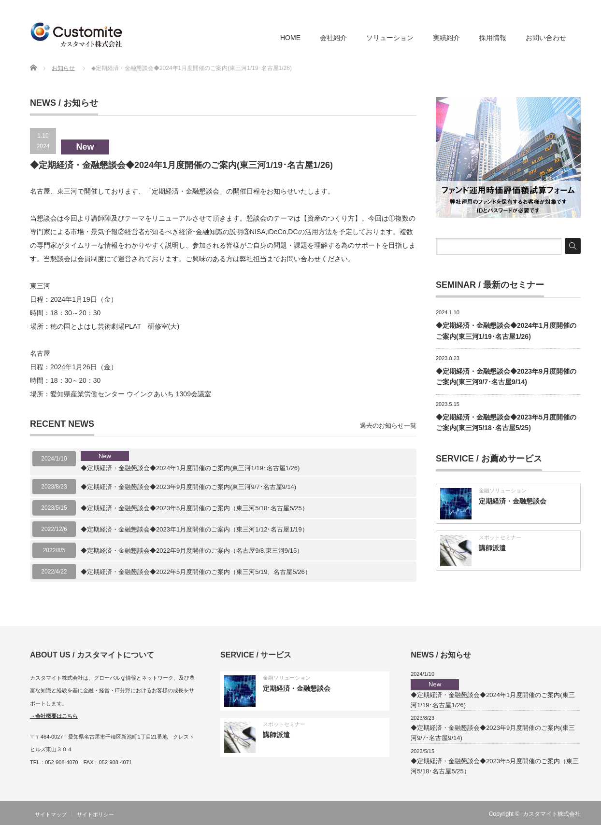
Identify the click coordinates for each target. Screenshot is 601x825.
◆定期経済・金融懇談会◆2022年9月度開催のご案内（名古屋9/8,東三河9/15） (192, 550)
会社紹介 (333, 38)
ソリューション (390, 38)
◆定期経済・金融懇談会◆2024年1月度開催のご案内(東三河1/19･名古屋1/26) (190, 461)
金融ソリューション (503, 490)
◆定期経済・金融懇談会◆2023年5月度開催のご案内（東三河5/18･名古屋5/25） (194, 508)
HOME (290, 38)
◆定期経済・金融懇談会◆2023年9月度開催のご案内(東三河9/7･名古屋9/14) (188, 486)
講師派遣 (492, 548)
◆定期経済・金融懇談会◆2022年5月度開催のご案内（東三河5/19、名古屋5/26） (196, 571)
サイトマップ (51, 814)
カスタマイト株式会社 (552, 814)
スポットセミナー (500, 537)
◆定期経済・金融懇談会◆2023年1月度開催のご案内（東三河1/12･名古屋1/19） (194, 529)
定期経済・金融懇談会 (512, 501)
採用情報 (492, 38)
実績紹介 (446, 38)
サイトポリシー (95, 814)
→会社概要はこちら (54, 716)
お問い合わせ (546, 38)
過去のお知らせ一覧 (388, 425)
